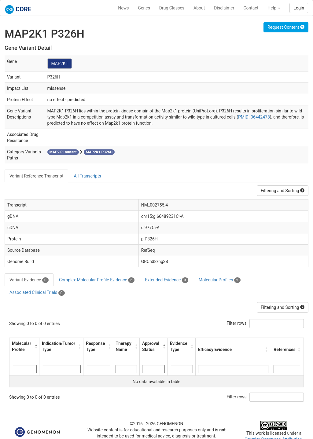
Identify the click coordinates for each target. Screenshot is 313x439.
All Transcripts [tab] (87, 176)
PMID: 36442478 (254, 117)
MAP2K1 (59, 63)
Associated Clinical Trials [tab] (37, 292)
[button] (35, 346)
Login (298, 7)
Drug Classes (171, 7)
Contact (250, 7)
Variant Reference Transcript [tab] (36, 176)
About (199, 7)
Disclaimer (224, 7)
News (123, 7)
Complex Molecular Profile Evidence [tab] (96, 280)
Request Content (285, 27)
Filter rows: (237, 323)
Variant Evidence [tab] (29, 280)
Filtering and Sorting (282, 190)
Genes (144, 7)
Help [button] (273, 7)
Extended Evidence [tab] (166, 280)
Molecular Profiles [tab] (220, 280)
